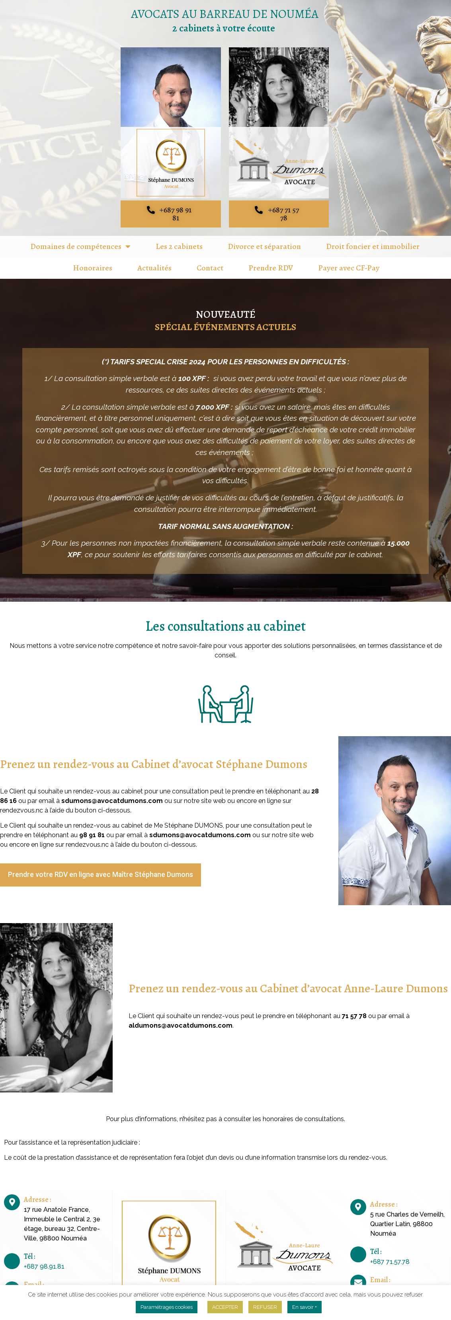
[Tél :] (12, 1254)
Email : (34, 1277)
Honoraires (92, 260)
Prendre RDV (270, 260)
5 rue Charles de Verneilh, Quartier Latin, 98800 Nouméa (407, 1216)
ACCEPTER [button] (225, 1307)
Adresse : (37, 1192)
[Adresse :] (12, 1195)
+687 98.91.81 (44, 1259)
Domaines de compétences (80, 239)
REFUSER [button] (265, 1307)
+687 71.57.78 (390, 1254)
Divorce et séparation (264, 238)
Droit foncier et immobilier (373, 238)
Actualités (154, 260)
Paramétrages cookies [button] (167, 1307)
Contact (210, 260)
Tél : (29, 1249)
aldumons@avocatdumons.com (180, 1018)
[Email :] (12, 1282)
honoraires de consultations (303, 1111)
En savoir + (304, 1307)
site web (214, 793)
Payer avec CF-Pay (348, 260)
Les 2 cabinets (179, 238)
